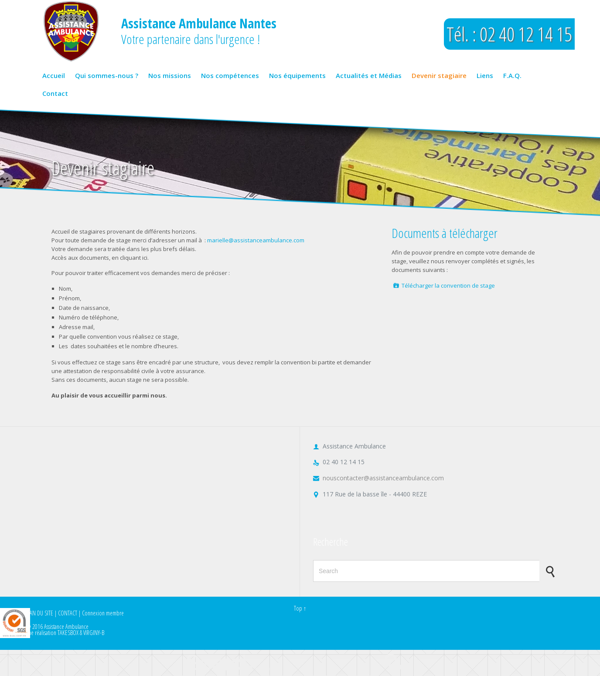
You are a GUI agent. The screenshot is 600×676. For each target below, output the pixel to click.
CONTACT (67, 613)
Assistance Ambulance (66, 626)
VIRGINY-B (93, 632)
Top (298, 608)
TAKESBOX (68, 632)
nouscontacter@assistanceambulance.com (378, 478)
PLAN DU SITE (39, 613)
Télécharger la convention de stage (448, 285)
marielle (217, 240)
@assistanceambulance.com (266, 240)
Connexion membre (103, 613)
